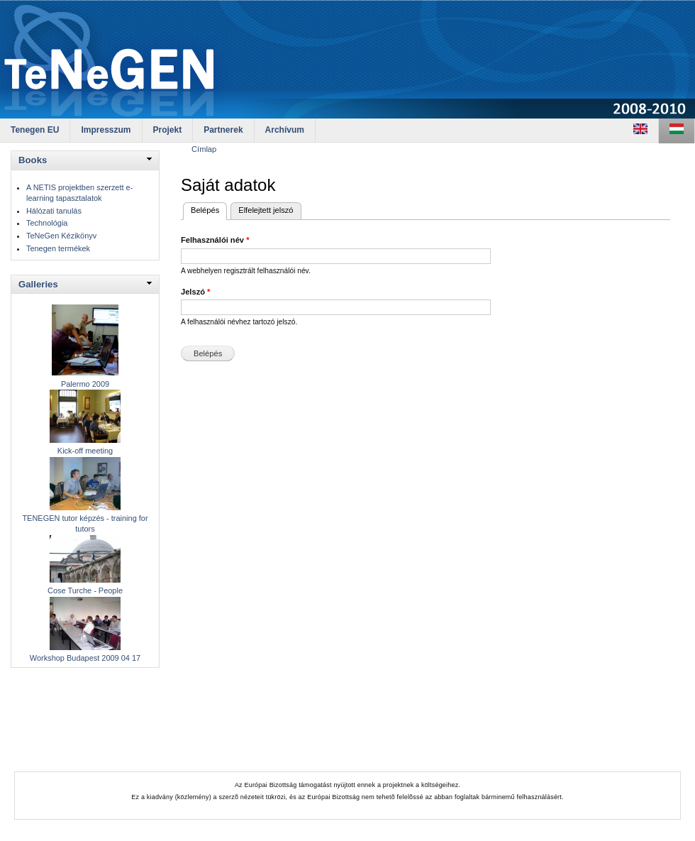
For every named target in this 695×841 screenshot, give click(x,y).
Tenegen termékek (58, 248)
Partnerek (223, 130)
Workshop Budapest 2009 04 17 (85, 658)
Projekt (167, 130)
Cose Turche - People (85, 590)
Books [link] (32, 160)
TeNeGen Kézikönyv (61, 235)
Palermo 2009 (85, 384)
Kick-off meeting (85, 450)
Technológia (46, 223)
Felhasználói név (215, 240)
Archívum (284, 130)
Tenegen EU (35, 130)
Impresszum (105, 130)
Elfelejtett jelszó (265, 210)
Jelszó (195, 291)
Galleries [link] (38, 284)
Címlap (203, 149)
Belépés (209, 208)
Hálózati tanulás (54, 211)
